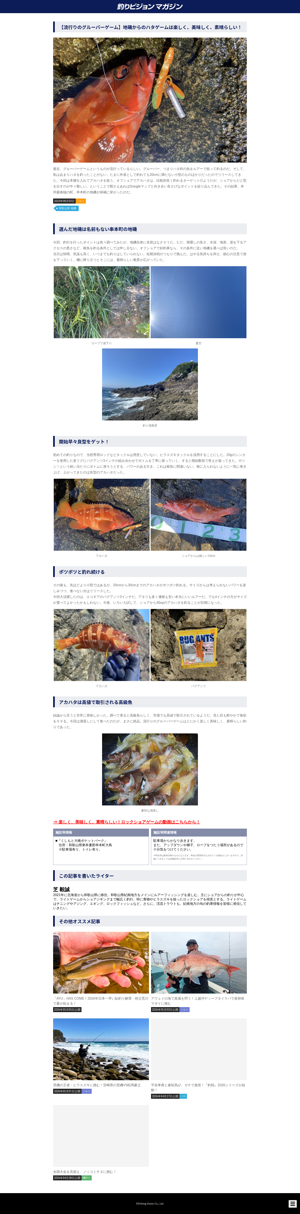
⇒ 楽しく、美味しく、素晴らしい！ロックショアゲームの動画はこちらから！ (126, 822)
